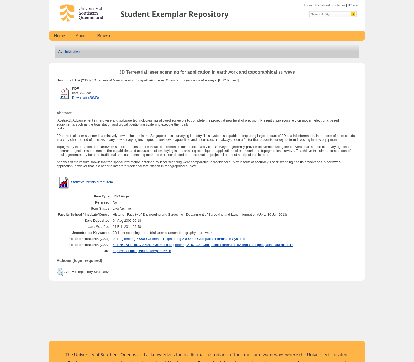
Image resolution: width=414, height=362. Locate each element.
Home (59, 35)
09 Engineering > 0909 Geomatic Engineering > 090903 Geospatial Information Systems (179, 239)
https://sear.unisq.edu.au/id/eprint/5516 (142, 251)
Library (308, 5)
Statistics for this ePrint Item (92, 182)
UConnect (354, 5)
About (81, 35)
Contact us (338, 5)
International (322, 5)
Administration (69, 52)
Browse (104, 35)
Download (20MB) (85, 98)
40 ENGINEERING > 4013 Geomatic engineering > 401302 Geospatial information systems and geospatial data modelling (204, 245)
